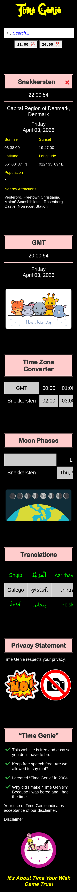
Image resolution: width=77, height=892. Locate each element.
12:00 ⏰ (26, 45)
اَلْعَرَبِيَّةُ (39, 575)
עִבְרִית (68, 590)
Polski (68, 604)
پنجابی (39, 604)
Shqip (15, 575)
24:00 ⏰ (51, 45)
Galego (15, 590)
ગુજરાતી (39, 590)
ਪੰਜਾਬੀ (15, 604)
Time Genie (38, 10)
